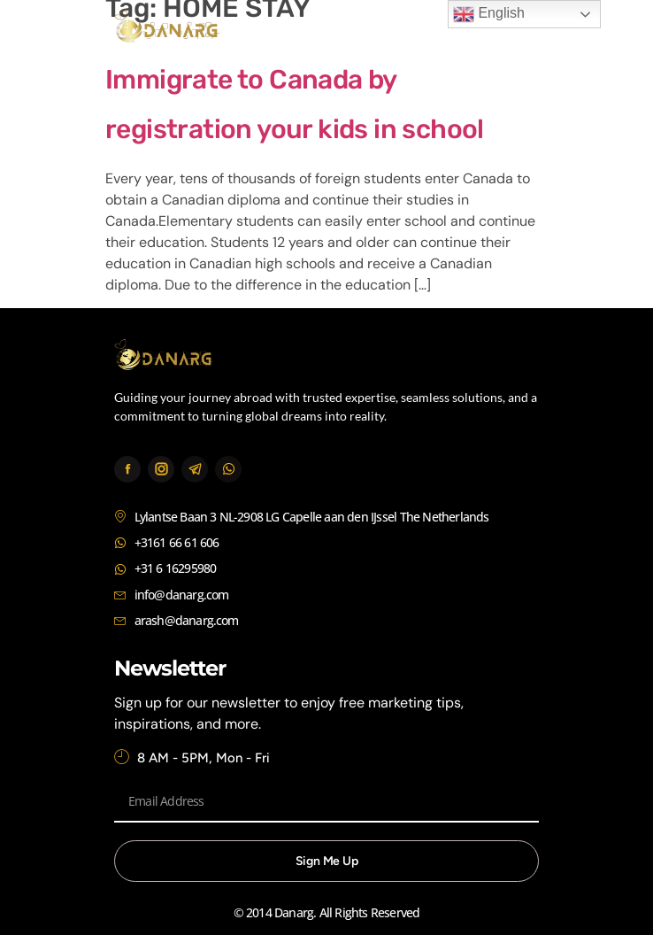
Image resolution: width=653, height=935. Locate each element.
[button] (519, 29)
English (489, 14)
